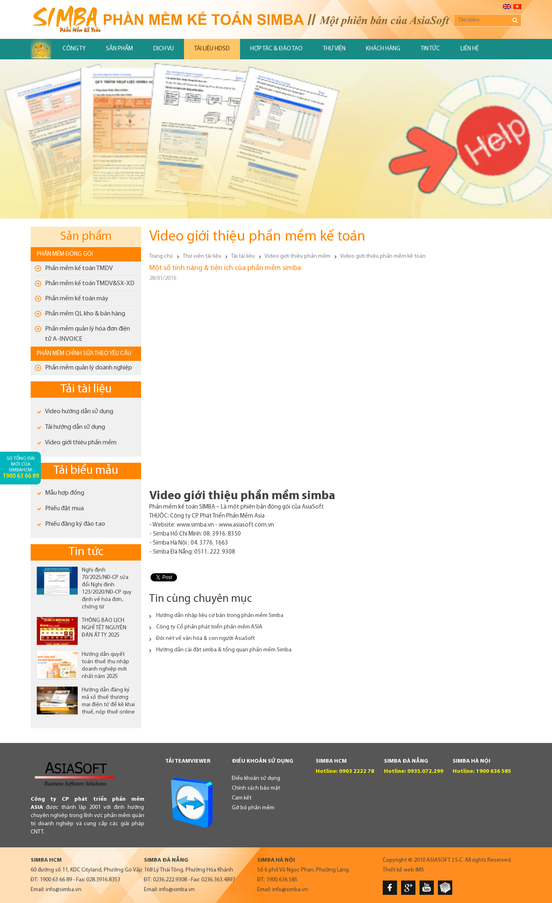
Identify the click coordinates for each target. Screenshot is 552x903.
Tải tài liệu (86, 389)
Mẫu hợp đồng (64, 493)
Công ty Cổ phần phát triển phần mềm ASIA (209, 627)
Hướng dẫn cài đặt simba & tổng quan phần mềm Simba (224, 650)
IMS (419, 870)
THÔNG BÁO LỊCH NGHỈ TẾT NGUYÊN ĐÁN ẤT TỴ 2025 (104, 627)
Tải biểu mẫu (86, 470)
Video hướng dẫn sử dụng (79, 411)
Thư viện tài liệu (202, 256)
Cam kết (241, 798)
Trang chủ (161, 256)
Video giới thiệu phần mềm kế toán (383, 256)
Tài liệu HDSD (212, 49)
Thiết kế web (398, 870)
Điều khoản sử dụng (256, 778)
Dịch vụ (163, 49)
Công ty (74, 49)
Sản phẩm (119, 49)
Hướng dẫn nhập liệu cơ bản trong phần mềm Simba (219, 616)
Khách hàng (383, 49)
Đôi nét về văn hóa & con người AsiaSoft (205, 638)
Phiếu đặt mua (64, 508)
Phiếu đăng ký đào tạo (75, 524)
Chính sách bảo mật (256, 788)
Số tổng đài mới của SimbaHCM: (20, 468)
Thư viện (334, 49)
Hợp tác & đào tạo (276, 49)
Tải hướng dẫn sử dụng (75, 427)
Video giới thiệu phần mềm (81, 442)
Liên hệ (469, 49)
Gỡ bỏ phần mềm (253, 808)
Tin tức (430, 49)
